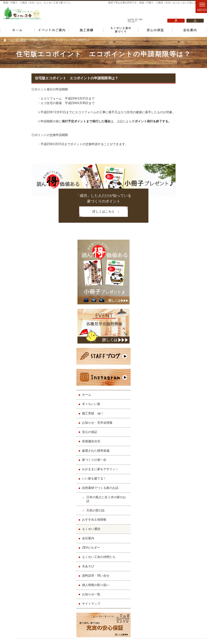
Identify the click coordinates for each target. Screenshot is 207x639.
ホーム (164, 221)
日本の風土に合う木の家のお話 (182, 326)
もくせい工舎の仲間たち (176, 384)
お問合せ (176, 15)
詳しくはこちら (68, 211)
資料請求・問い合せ (173, 402)
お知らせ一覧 (168, 421)
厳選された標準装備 (173, 277)
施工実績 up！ (170, 240)
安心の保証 (167, 259)
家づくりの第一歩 (171, 287)
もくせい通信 (168, 356)
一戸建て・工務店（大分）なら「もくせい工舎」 (162, 625)
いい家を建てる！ (171, 305)
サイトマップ (168, 430)
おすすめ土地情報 (171, 347)
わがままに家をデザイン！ (177, 296)
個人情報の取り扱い (173, 412)
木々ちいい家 (168, 231)
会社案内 (165, 365)
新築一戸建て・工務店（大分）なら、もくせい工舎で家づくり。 (37, 2)
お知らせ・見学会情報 (174, 249)
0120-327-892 (135, 15)
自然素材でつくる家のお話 (177, 315)
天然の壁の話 (173, 337)
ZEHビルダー (168, 375)
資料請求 (195, 15)
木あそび (165, 393)
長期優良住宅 (168, 268)
